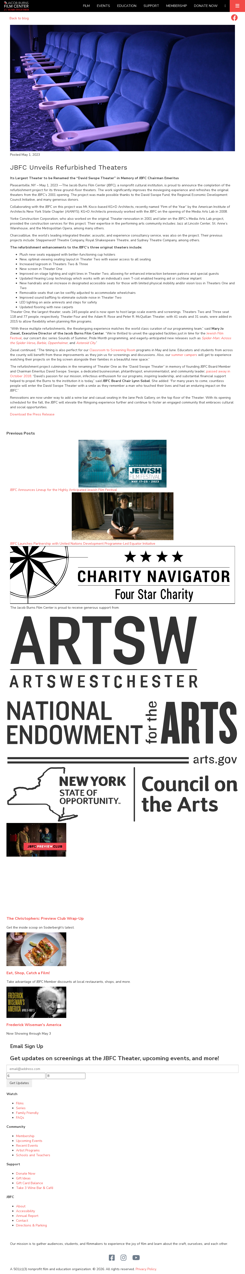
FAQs (20, 1117)
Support (151, 6)
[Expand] (237, 6)
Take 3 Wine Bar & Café (34, 1188)
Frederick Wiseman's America (33, 1024)
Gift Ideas (23, 1178)
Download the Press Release (32, 414)
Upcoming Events (29, 1141)
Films (20, 1103)
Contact (22, 1220)
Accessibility (25, 1211)
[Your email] (122, 1069)
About (20, 1206)
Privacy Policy (146, 1269)
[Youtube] (136, 1258)
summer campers (184, 355)
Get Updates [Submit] (19, 1083)
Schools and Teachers (33, 1155)
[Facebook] (112, 1258)
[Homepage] (16, 6)
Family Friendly (27, 1113)
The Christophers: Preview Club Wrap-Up (45, 918)
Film (86, 6)
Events (103, 6)
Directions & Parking (31, 1225)
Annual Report (27, 1216)
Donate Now (205, 6)
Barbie (41, 343)
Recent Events (27, 1145)
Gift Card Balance (29, 1183)
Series (21, 1108)
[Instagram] (124, 1258)
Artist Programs (28, 1150)
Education (126, 6)
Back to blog (19, 18)
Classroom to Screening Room (112, 350)
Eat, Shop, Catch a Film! (28, 973)
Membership (176, 6)
